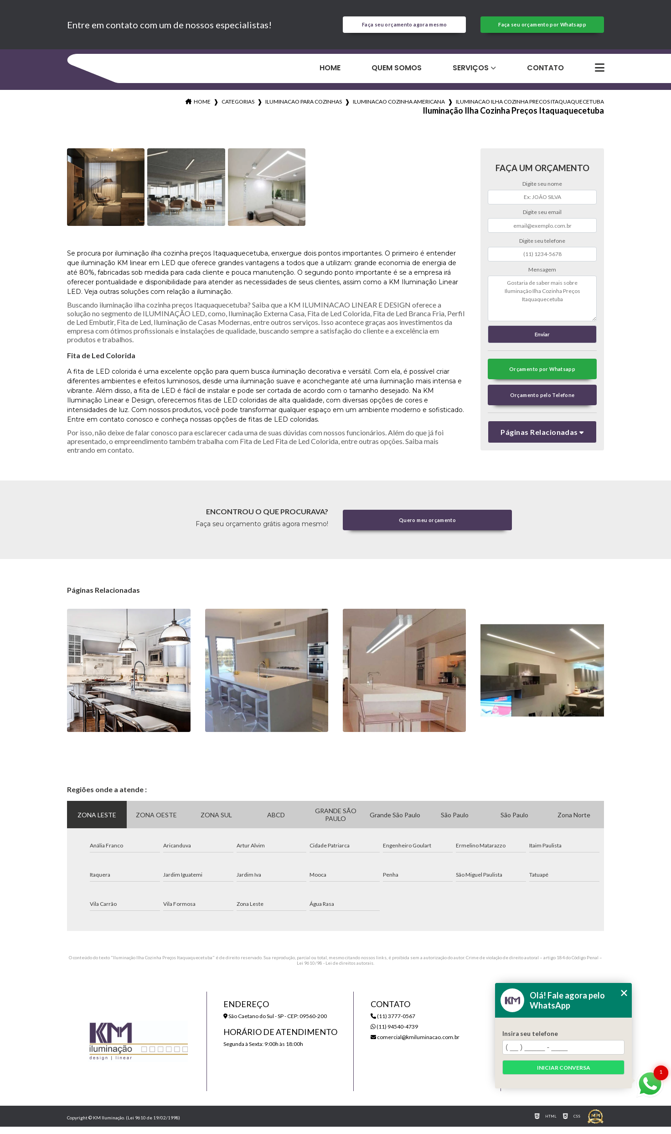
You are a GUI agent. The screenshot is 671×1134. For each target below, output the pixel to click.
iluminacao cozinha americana (399, 107)
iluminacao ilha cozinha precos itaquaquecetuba (530, 107)
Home (330, 73)
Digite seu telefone (542, 246)
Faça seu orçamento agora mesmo (404, 27)
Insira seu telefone (530, 1033)
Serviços (471, 73)
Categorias (238, 107)
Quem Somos (397, 73)
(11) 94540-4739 (394, 1033)
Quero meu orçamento (427, 527)
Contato (545, 73)
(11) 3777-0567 (393, 1023)
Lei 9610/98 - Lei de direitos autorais (335, 970)
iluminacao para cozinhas (303, 107)
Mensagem (542, 275)
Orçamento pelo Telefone (542, 405)
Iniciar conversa (563, 1067)
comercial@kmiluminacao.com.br (415, 1044)
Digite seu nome (542, 189)
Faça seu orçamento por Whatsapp (542, 27)
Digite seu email (542, 217)
